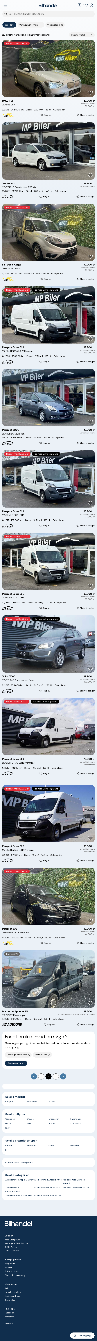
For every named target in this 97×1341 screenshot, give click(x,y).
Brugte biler (10, 1263)
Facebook (9, 1312)
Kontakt (9, 1323)
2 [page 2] (48, 1076)
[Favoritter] (86, 5)
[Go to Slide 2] (46, 93)
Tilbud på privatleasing (15, 1275)
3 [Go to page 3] (55, 1076)
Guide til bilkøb (11, 1271)
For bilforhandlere (13, 1292)
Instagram (9, 1316)
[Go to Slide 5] (51, 93)
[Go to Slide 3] (48, 93)
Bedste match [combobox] (78, 34)
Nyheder (8, 1267)
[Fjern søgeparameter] (41, 24)
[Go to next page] (63, 1076)
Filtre (9, 24)
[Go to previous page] (34, 1076)
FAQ (6, 1288)
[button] (48, 68)
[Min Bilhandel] (92, 5)
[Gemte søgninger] (79, 5)
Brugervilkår (10, 1300)
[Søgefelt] (50, 14)
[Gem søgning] (82, 1335)
